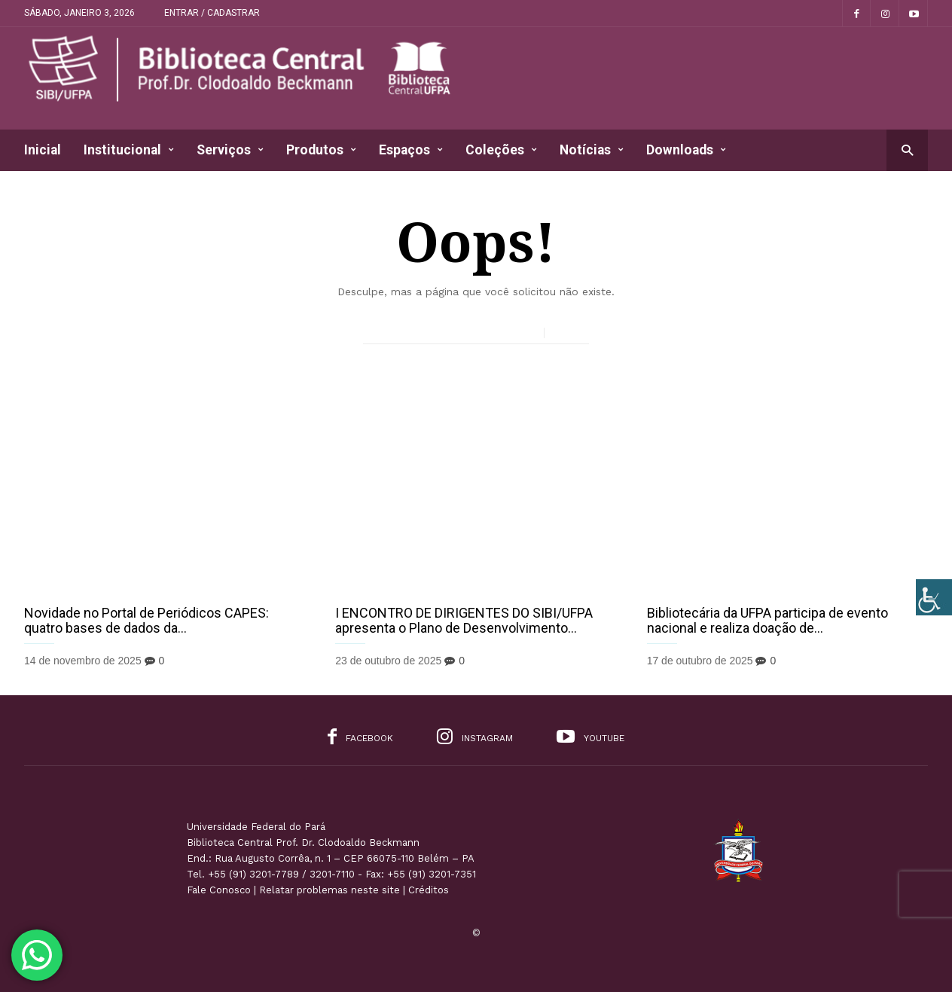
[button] (907, 149)
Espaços (411, 150)
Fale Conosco (219, 890)
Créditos (428, 890)
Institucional (129, 150)
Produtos (321, 150)
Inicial (42, 149)
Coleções (501, 150)
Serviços (230, 150)
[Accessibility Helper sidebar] (934, 597)
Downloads (686, 150)
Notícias (592, 150)
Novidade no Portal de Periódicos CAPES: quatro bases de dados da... (146, 620)
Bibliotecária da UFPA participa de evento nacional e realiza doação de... (767, 620)
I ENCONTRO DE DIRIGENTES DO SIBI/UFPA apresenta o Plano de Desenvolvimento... (464, 620)
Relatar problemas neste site (329, 890)
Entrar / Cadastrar (212, 13)
